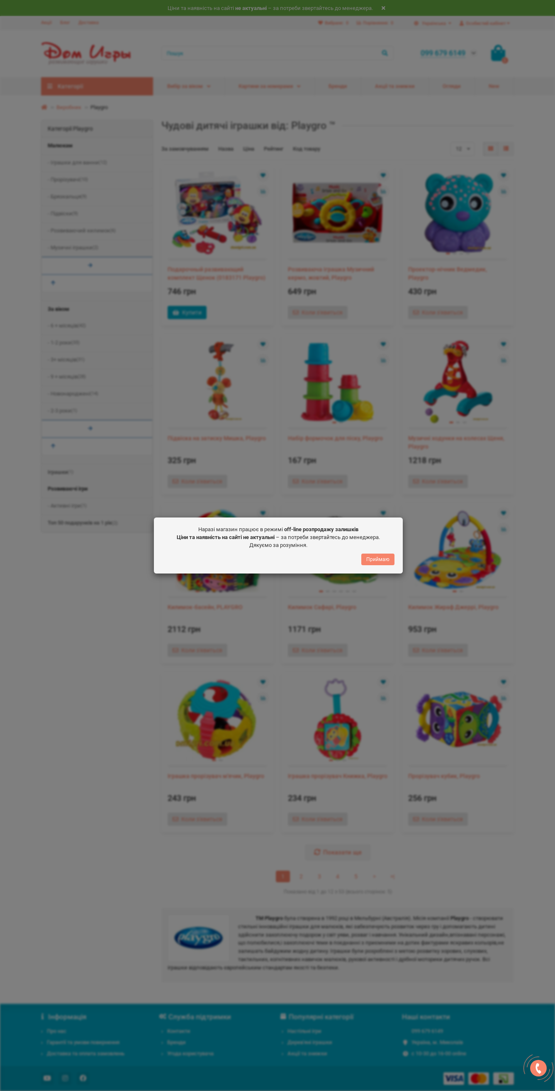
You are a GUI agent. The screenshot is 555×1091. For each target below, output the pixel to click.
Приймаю (377, 561)
